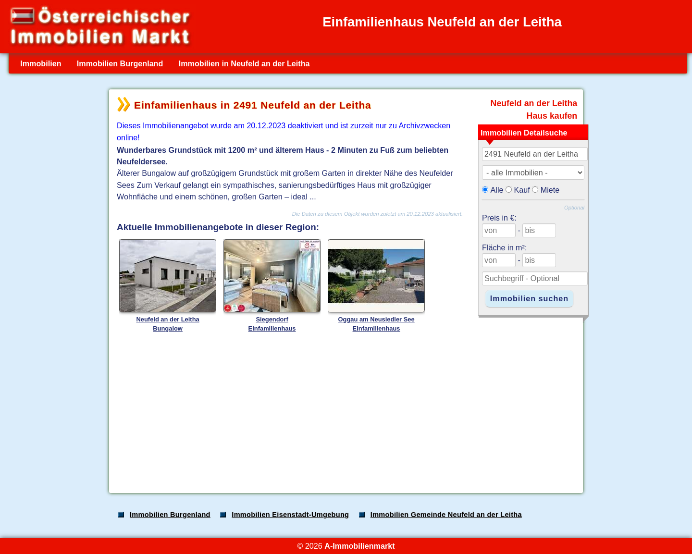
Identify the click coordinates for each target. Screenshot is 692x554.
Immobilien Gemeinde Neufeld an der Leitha (446, 514)
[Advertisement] (345, 410)
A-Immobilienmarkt (359, 546)
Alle (497, 189)
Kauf (522, 189)
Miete (550, 189)
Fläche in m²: (504, 247)
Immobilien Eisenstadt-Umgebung (290, 514)
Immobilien (40, 63)
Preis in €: (499, 217)
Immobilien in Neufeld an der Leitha (244, 63)
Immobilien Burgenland (120, 63)
